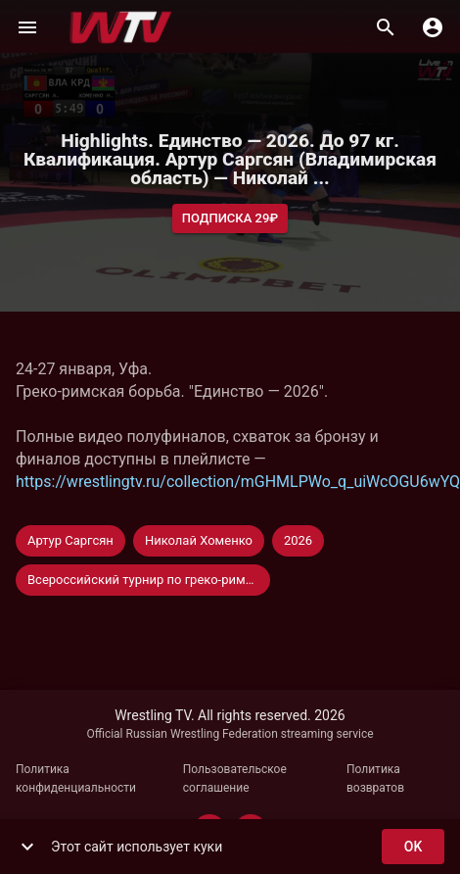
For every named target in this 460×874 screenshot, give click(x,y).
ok (413, 847)
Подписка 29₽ (230, 219)
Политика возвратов (375, 779)
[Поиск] (385, 27)
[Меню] (27, 27)
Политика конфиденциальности (76, 779)
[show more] (27, 846)
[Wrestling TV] (121, 27)
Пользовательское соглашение (235, 779)
